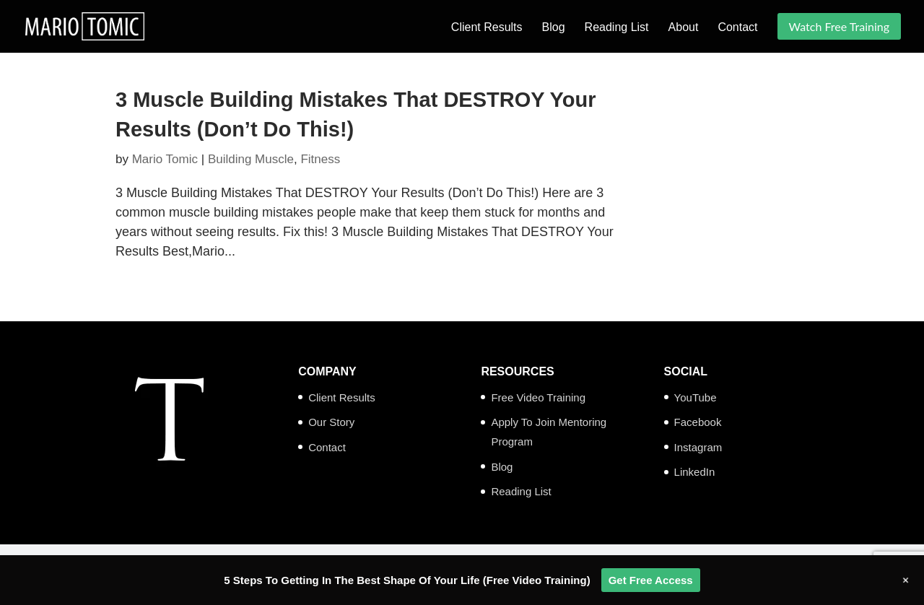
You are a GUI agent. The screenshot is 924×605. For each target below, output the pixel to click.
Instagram (698, 447)
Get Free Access (651, 580)
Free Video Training (538, 397)
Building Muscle (251, 159)
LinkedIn (694, 472)
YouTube (695, 397)
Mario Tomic (165, 159)
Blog (553, 27)
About (683, 27)
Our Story (331, 422)
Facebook (698, 422)
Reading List (617, 27)
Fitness (320, 159)
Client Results (487, 27)
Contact (737, 27)
